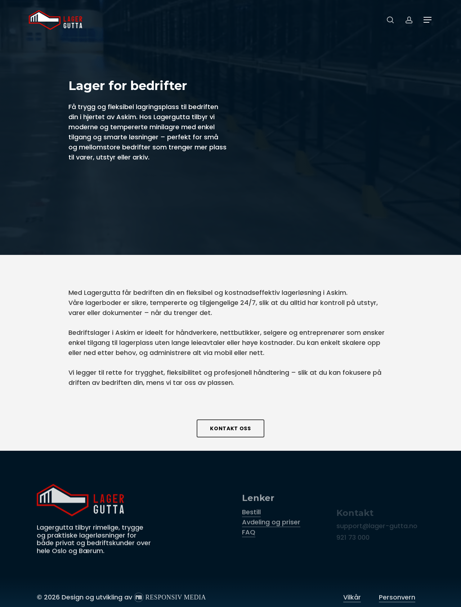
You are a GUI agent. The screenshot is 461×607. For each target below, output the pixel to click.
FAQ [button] (248, 551)
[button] (428, 20)
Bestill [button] (251, 531)
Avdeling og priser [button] (271, 541)
